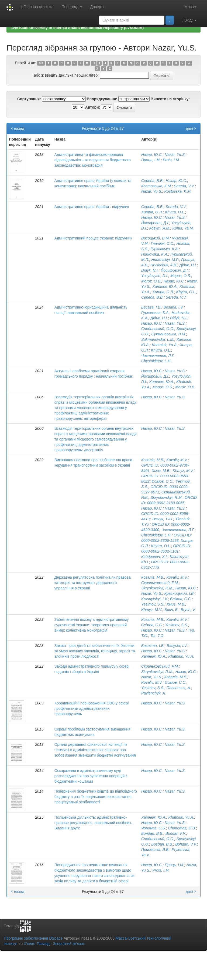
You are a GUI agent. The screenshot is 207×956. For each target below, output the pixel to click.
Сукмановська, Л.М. (168, 334)
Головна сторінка (37, 7)
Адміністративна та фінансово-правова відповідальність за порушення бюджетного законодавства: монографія (92, 159)
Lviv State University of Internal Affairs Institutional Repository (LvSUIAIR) (77, 28)
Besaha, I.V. (174, 307)
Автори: (92, 107)
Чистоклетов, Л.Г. (158, 355)
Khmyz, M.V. (183, 470)
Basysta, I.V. (177, 645)
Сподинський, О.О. (157, 329)
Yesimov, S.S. (152, 604)
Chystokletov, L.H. (156, 361)
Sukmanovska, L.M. (157, 339)
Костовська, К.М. (156, 186)
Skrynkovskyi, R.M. (166, 497)
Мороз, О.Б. (180, 276)
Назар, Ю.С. (152, 154)
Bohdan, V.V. (186, 844)
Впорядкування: (102, 99)
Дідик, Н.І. (188, 265)
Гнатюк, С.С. (162, 243)
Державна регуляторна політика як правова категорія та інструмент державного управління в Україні (92, 582)
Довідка (97, 7)
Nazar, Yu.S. (175, 154)
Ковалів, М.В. (152, 460)
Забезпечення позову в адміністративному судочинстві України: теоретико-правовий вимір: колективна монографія (91, 624)
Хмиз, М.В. (161, 470)
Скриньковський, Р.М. (160, 583)
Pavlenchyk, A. (153, 693)
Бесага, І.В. (151, 307)
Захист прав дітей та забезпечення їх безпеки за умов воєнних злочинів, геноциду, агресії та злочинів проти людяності (94, 650)
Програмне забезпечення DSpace (33, 938)
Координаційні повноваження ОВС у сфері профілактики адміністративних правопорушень (91, 708)
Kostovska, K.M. (178, 191)
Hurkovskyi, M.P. (165, 259)
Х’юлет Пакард (37, 943)
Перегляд (71, 7)
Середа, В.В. (152, 180)
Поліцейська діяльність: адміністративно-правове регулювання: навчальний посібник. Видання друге (93, 822)
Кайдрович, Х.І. (154, 556)
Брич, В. (171, 609)
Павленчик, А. (179, 688)
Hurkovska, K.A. (154, 254)
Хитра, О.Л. (152, 212)
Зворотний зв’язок (68, 943)
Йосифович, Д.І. (155, 223)
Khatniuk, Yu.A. (165, 345)
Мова (190, 7)
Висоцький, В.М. (155, 238)
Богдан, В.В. (162, 844)
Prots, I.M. (171, 160)
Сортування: (29, 99)
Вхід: (189, 20)
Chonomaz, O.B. (182, 828)
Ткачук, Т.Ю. (162, 519)
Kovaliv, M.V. (177, 460)
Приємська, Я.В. (155, 849)
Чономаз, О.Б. (153, 828)
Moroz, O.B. (151, 281)
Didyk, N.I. (150, 270)
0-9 (41, 63)
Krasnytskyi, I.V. (154, 599)
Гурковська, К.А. (164, 249)
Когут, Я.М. (159, 228)
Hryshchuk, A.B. (163, 265)
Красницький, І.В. (179, 593)
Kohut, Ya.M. (183, 228)
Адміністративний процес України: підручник (93, 238)
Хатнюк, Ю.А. (164, 286)
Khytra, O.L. (175, 212)
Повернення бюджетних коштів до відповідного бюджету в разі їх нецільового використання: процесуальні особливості (95, 796)
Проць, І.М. (151, 160)
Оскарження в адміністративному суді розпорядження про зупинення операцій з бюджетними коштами (90, 775)
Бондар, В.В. (152, 833)
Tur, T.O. (157, 635)
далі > (191, 128)
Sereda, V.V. (184, 186)
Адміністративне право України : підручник (91, 207)
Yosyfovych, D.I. (154, 276)
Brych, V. (188, 609)
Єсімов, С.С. (163, 481)
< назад (17, 128)
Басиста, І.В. (153, 645)
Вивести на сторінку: (170, 99)
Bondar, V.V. (175, 833)
